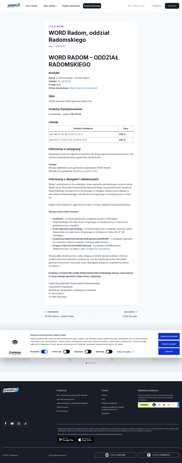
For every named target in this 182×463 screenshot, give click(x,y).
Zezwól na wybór (163, 449)
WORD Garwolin (127, 345)
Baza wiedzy (49, 6)
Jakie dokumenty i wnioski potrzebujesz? (72, 403)
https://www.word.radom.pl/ (83, 88)
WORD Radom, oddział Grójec (67, 313)
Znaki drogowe (62, 407)
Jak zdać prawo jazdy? (66, 399)
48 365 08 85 (64, 81)
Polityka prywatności (109, 403)
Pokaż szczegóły (124, 457)
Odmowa (162, 457)
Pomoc (142, 6)
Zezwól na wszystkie (162, 442)
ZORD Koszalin (115, 313)
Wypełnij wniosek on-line (85, 171)
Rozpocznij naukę (92, 6)
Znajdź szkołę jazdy (71, 6)
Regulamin (106, 413)
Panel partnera (62, 411)
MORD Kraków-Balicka (46, 345)
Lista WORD (56, 26)
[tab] (86, 363)
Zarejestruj (172, 6)
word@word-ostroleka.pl (98, 249)
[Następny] (148, 350)
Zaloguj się (157, 6)
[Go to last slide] (33, 350)
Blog (130, 6)
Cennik (135, 6)
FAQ (103, 399)
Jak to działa (31, 6)
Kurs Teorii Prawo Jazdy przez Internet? (72, 395)
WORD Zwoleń (84, 345)
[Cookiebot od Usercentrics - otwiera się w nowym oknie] (15, 458)
